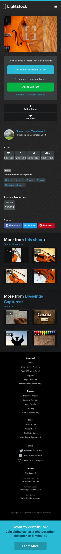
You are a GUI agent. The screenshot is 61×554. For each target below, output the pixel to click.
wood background (14, 180)
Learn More (30, 545)
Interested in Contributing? (30, 383)
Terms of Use (30, 424)
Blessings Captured (30, 131)
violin (30, 180)
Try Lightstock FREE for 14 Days (31, 69)
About (30, 362)
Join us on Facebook (33, 455)
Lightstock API (30, 379)
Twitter (30, 225)
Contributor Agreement (30, 437)
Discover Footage (30, 399)
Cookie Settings (31, 433)
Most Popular (30, 404)
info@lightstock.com (30, 481)
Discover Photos (30, 395)
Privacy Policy (30, 428)
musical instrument (14, 185)
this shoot (34, 239)
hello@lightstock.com (30, 498)
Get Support (30, 472)
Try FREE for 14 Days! (30, 371)
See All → (9, 306)
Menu (55, 6)
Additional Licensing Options (30, 94)
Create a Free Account (30, 366)
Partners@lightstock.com (30, 489)
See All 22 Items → (13, 244)
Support (30, 375)
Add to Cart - (30, 87)
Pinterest (46, 225)
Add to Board (30, 108)
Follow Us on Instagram (32, 460)
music (40, 180)
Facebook (13, 225)
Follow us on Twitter (33, 450)
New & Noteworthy (30, 412)
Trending (30, 408)
